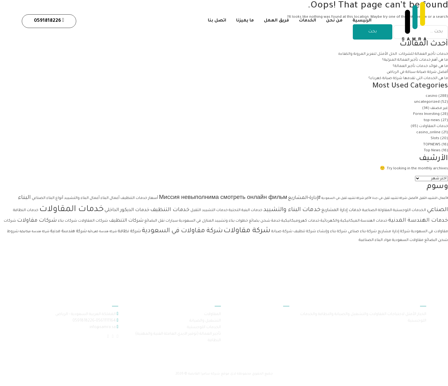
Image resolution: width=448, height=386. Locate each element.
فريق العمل (275, 22)
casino (431, 96)
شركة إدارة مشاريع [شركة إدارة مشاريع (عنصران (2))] (394, 231)
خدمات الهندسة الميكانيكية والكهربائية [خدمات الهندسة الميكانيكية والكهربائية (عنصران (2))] (353, 221)
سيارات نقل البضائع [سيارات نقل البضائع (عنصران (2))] (161, 221)
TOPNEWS (432, 145)
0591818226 (49, 22)
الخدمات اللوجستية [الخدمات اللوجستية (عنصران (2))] (409, 210)
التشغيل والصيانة (205, 321)
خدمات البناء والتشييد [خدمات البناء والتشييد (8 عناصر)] (291, 210)
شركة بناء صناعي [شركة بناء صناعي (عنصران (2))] (362, 231)
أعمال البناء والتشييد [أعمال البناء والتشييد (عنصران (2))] (82, 198)
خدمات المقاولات (433, 127)
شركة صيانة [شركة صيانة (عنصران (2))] (281, 231)
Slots (435, 139)
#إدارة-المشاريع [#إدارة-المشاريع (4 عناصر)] (304, 198)
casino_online (428, 133)
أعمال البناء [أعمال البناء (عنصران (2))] (109, 198)
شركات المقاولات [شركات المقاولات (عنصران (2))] (93, 221)
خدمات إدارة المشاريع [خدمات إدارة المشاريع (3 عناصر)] (341, 210)
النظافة (214, 340)
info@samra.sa (102, 327)
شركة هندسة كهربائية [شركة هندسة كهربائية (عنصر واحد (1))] (102, 231)
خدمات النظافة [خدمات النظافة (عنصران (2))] (25, 210)
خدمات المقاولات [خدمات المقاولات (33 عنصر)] (71, 209)
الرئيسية (361, 22)
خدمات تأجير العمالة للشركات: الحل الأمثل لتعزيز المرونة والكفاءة (392, 54)
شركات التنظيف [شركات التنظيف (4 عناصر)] (126, 221)
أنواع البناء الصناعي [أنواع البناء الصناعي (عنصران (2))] (47, 198)
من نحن (334, 22)
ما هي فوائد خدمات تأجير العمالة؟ (420, 66)
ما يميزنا (243, 22)
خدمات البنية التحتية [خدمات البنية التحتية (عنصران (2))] (245, 210)
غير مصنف (439, 108)
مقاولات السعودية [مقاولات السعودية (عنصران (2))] (407, 240)
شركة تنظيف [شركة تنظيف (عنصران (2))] (304, 231)
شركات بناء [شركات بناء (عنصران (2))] (67, 221)
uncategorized (427, 102)
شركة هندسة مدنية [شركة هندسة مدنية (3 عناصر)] (68, 231)
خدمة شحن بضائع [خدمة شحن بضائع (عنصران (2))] (264, 221)
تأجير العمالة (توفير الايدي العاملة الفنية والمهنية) (178, 334)
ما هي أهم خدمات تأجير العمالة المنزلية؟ (414, 60)
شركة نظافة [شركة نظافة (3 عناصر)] (129, 231)
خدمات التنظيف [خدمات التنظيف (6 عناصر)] (169, 210)
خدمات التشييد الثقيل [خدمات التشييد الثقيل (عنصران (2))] (209, 210)
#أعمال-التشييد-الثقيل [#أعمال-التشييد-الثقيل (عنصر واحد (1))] (433, 198)
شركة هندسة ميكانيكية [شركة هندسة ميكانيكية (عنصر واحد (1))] (34, 231)
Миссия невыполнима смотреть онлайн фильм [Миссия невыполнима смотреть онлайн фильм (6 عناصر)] (223, 198)
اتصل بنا (214, 22)
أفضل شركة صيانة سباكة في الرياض (417, 72)
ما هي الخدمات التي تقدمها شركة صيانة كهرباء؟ (407, 79)
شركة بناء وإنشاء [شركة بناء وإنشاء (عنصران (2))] (332, 231)
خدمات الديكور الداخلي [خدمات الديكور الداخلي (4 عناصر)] (127, 210)
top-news (432, 121)
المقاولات (212, 314)
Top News (432, 151)
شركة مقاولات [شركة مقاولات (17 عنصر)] (247, 231)
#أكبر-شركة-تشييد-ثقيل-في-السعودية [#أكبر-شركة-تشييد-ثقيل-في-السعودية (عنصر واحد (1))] (346, 198)
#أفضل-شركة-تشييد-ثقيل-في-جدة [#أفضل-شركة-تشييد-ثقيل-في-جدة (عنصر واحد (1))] (395, 198)
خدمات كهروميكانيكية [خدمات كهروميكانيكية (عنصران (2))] (300, 221)
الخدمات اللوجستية (204, 327)
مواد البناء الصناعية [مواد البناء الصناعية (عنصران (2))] (375, 240)
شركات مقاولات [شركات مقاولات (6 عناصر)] (37, 221)
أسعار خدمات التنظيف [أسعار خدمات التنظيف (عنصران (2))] (139, 198)
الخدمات (307, 22)
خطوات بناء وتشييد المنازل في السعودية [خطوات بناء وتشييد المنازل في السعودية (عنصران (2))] (213, 221)
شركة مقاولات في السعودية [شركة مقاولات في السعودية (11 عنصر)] (182, 231)
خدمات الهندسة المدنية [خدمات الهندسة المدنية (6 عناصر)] (418, 221)
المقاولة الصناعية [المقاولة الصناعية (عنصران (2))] (377, 210)
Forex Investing (426, 114)
